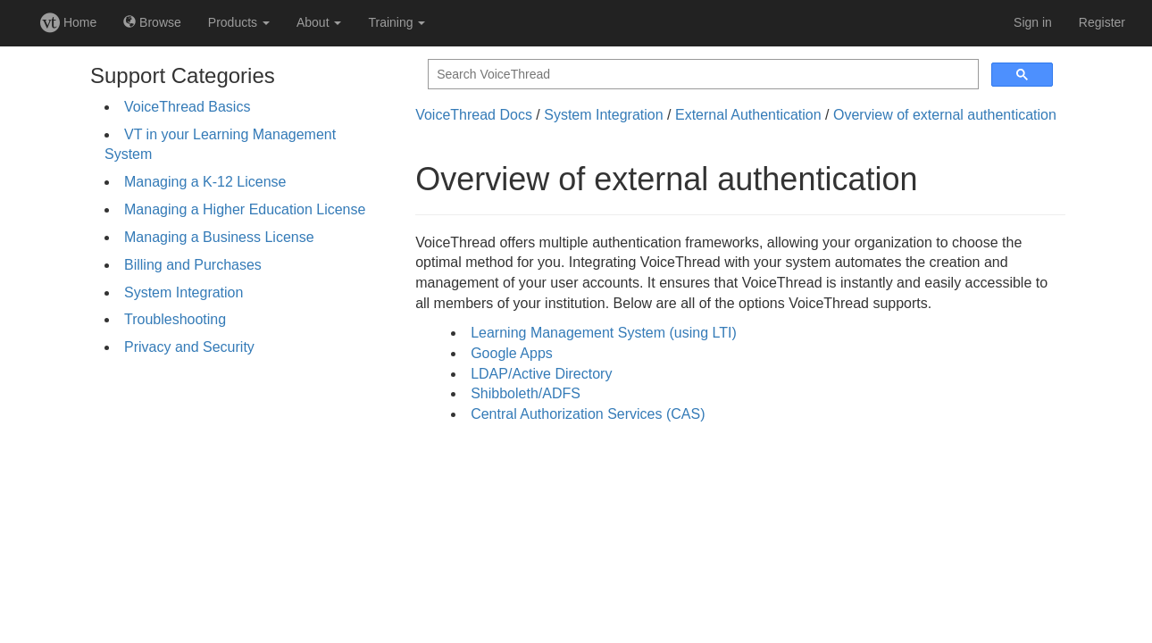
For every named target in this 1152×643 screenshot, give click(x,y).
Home (68, 22)
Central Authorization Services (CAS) (588, 414)
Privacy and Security (189, 347)
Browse (152, 22)
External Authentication (748, 114)
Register (1102, 22)
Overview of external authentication (944, 114)
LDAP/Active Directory (541, 373)
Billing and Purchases (193, 264)
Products (239, 22)
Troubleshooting (175, 319)
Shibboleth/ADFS (525, 393)
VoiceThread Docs (473, 114)
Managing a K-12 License (205, 181)
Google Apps (512, 353)
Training (396, 22)
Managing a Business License (219, 237)
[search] (701, 74)
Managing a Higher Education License (244, 209)
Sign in (1033, 22)
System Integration (183, 292)
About (318, 22)
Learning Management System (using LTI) (604, 332)
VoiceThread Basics (187, 106)
